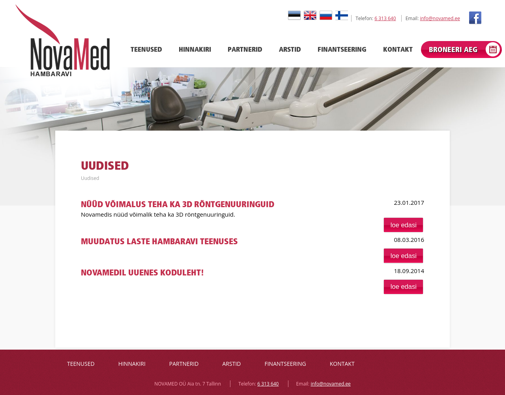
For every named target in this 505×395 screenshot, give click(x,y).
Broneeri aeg (453, 49)
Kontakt (398, 49)
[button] (403, 224)
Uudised (90, 178)
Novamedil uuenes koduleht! (142, 272)
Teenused (146, 49)
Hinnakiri (195, 49)
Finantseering (342, 49)
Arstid (290, 49)
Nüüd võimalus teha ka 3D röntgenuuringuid (177, 204)
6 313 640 (385, 18)
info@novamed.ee (440, 18)
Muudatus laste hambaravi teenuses (159, 241)
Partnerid (245, 49)
